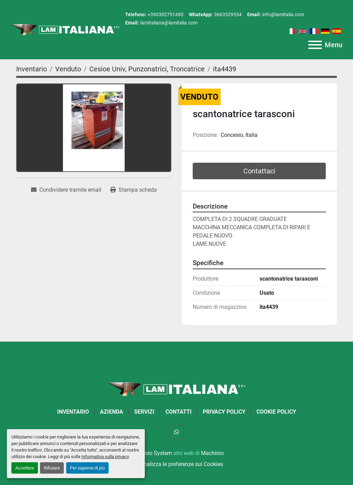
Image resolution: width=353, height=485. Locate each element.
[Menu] (315, 45)
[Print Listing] (133, 189)
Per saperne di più (87, 468)
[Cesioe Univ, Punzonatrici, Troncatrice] (147, 69)
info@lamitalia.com (283, 14)
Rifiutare (52, 468)
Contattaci (259, 171)
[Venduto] (68, 69)
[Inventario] (31, 69)
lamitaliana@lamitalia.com (169, 23)
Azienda (111, 411)
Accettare (24, 468)
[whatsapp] (176, 432)
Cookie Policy (276, 411)
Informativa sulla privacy (105, 456)
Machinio (212, 453)
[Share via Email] (66, 189)
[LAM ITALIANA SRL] (176, 388)
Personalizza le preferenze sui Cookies (176, 464)
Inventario (73, 411)
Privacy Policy (224, 411)
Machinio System (151, 453)
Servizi (144, 411)
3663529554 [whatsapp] (228, 14)
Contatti (178, 411)
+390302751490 (165, 14)
